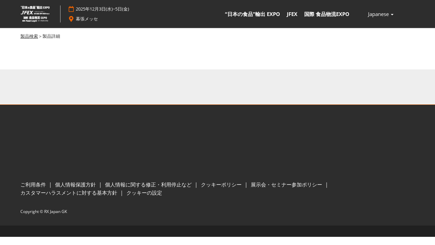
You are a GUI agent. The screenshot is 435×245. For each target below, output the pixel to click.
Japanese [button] (381, 14)
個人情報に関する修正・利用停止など (149, 184)
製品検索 (29, 36)
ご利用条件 (33, 184)
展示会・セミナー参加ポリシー (287, 184)
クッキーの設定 (144, 193)
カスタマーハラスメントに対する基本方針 (69, 193)
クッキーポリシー (222, 184)
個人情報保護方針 (76, 184)
